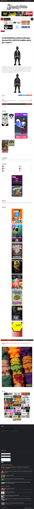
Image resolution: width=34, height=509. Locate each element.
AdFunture (5, 34)
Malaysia (11, 34)
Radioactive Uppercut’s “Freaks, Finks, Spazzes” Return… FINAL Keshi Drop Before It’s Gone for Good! (16, 343)
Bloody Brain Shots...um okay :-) (9, 488)
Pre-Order (13, 34)
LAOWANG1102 (4, 66)
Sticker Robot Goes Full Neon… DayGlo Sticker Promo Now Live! (14, 478)
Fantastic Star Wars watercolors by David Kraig (12, 495)
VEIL (17, 70)
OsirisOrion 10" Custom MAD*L (9, 475)
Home (2, 34)
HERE (10, 72)
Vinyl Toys (20, 34)
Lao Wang (8, 34)
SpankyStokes (16, 34)
